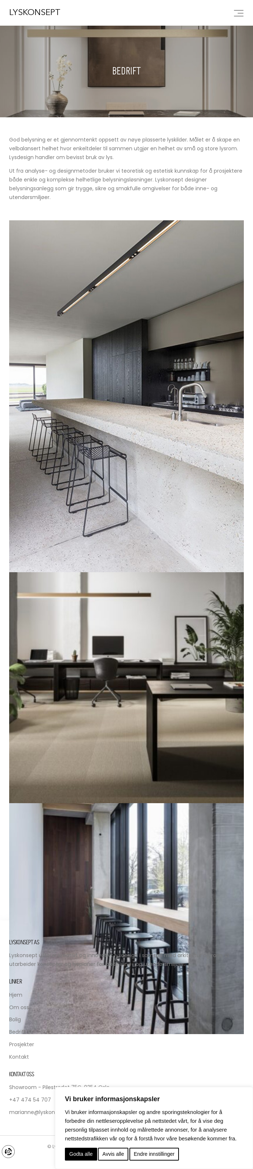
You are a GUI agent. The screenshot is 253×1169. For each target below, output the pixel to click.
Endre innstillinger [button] (154, 1154)
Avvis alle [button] (113, 1154)
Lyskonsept (34, 13)
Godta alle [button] (81, 1154)
